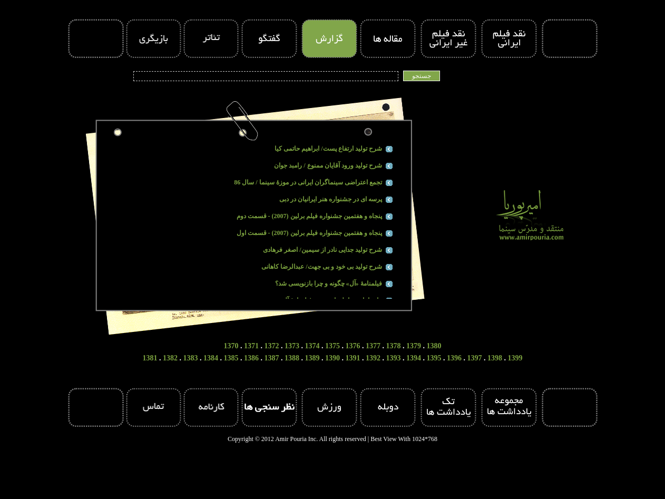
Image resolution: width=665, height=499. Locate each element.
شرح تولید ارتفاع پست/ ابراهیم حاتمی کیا (328, 148)
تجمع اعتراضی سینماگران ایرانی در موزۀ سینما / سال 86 (308, 182)
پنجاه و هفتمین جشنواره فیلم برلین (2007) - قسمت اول (309, 233)
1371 (251, 346)
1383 (190, 358)
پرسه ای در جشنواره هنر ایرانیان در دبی (330, 199)
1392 (373, 358)
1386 (251, 358)
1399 (515, 358)
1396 (454, 358)
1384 (210, 358)
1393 (393, 358)
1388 (292, 358)
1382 (170, 358)
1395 (434, 358)
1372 (272, 346)
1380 (434, 346)
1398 (494, 358)
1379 (413, 346)
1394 (413, 358)
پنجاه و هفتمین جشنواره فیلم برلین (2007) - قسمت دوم (309, 216)
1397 (474, 358)
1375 (332, 346)
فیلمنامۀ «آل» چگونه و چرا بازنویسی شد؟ (328, 283)
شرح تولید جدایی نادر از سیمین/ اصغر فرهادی (322, 249)
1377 (373, 346)
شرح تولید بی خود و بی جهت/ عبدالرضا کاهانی (321, 266)
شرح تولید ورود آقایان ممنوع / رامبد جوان (328, 165)
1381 (150, 358)
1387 (272, 358)
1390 (332, 358)
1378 (393, 346)
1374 (312, 346)
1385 (231, 358)
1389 (312, 358)
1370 (231, 346)
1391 (353, 358)
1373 (292, 346)
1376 (353, 346)
